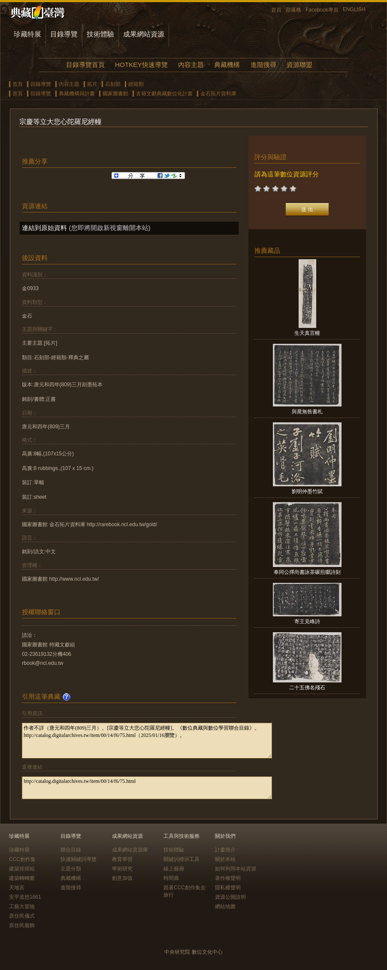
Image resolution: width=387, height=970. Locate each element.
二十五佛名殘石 (307, 688)
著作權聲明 (228, 878)
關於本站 (225, 859)
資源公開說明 (230, 897)
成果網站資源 (143, 34)
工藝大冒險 (22, 906)
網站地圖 (225, 906)
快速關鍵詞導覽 (78, 859)
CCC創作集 (22, 859)
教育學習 (122, 859)
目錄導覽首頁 (85, 64)
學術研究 (122, 869)
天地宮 (16, 888)
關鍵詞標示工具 (181, 859)
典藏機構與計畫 (77, 94)
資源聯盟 (299, 64)
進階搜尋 (263, 64)
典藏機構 (227, 64)
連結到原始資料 (44, 227)
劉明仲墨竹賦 (307, 491)
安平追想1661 (25, 897)
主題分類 (70, 869)
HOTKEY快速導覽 (141, 64)
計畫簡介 (225, 850)
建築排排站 (22, 869)
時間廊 (171, 878)
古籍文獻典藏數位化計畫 (164, 94)
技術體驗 (100, 34)
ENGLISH (354, 9)
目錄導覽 (64, 34)
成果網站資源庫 (130, 850)
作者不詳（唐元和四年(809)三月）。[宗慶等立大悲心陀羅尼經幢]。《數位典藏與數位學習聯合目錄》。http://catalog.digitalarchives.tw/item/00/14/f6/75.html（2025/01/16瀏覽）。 (147, 740)
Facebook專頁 (322, 10)
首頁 (276, 10)
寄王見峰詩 (307, 621)
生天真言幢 (307, 333)
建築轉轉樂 (22, 878)
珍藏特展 (27, 34)
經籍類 (136, 84)
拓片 (92, 84)
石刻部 (113, 84)
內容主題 (191, 64)
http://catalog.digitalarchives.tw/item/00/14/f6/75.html (147, 787)
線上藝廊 (173, 869)
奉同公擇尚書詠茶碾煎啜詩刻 (307, 572)
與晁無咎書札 (307, 412)
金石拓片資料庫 (218, 94)
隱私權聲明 (228, 888)
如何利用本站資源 (235, 869)
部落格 (293, 10)
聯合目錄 (70, 850)
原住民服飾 (22, 925)
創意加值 (122, 878)
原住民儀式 (22, 916)
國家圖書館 (115, 94)
